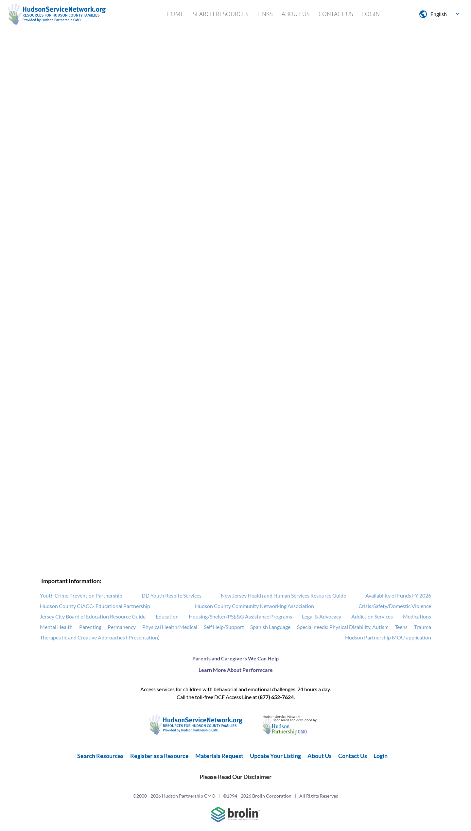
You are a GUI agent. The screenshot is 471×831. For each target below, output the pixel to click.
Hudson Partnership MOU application (388, 638)
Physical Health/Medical (169, 627)
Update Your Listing (275, 756)
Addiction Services (372, 617)
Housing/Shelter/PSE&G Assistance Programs (240, 617)
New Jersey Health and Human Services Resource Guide (283, 596)
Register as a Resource (159, 756)
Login (371, 14)
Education (167, 617)
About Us (296, 14)
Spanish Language (270, 627)
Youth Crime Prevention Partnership (81, 596)
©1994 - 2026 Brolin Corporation (257, 796)
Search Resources (221, 14)
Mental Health (56, 627)
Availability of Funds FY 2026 (398, 596)
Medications (417, 617)
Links (265, 14)
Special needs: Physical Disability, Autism (343, 627)
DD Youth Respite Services (171, 596)
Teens (401, 627)
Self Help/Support (224, 627)
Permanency (122, 627)
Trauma (422, 627)
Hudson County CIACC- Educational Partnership (95, 606)
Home (175, 14)
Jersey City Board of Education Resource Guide (93, 617)
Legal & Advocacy (321, 617)
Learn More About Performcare (236, 670)
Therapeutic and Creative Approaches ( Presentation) (100, 638)
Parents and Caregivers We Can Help (235, 659)
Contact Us (336, 14)
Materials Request (219, 756)
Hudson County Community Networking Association (254, 606)
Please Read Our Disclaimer (235, 777)
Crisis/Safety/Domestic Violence (394, 606)
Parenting (90, 627)
